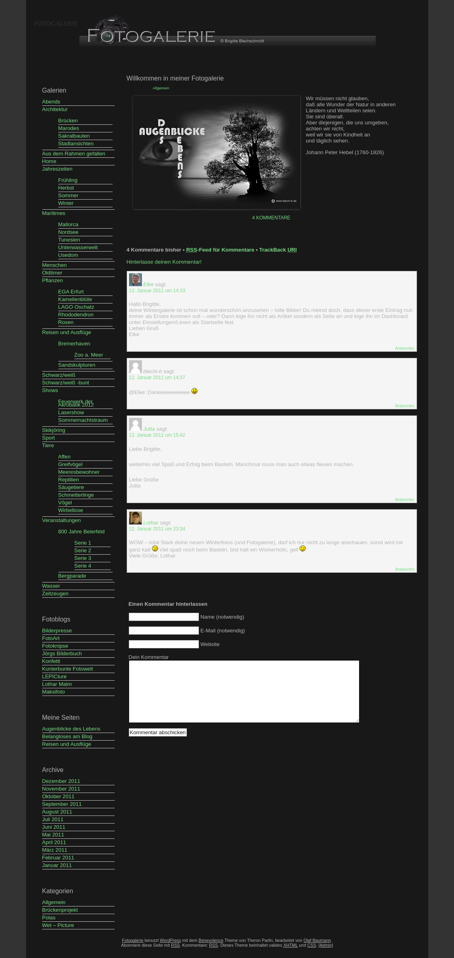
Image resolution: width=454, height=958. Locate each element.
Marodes (68, 128)
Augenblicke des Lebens (71, 729)
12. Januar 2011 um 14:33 (157, 290)
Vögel (65, 503)
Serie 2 (82, 550)
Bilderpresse (57, 631)
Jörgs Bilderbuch (62, 653)
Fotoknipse (55, 646)
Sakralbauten (74, 136)
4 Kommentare (271, 218)
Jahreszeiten (57, 169)
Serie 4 (82, 566)
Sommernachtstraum (83, 420)
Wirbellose (70, 510)
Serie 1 (82, 543)
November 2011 (61, 789)
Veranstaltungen (61, 520)
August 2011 (57, 812)
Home (49, 161)
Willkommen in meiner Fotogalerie (175, 78)
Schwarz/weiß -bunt (65, 383)
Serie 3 (82, 558)
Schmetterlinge (76, 495)
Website (210, 644)
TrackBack (278, 250)
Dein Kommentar (149, 657)
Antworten (405, 348)
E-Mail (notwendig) (222, 631)
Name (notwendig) (222, 617)
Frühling (68, 180)
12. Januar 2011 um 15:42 (157, 435)
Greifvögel (70, 464)
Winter (66, 203)
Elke (148, 284)
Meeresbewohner (79, 472)
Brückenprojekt (60, 910)
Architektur (55, 109)
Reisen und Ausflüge (66, 332)
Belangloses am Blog (67, 736)
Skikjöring (54, 430)
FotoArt (51, 638)
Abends (51, 102)
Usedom (68, 255)
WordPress (170, 940)
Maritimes (54, 213)
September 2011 (62, 804)
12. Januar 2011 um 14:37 (157, 377)
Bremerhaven (74, 344)
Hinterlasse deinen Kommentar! (164, 262)
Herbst (66, 188)
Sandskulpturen (77, 365)
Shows (50, 390)
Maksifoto (53, 692)
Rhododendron (76, 315)
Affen (64, 457)
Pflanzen (52, 280)
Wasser (51, 586)
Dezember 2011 (61, 781)
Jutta (149, 429)
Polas (48, 918)
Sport (48, 438)
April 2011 (54, 842)
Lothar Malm (57, 684)
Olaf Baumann (317, 940)
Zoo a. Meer (88, 355)
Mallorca (68, 224)
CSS (311, 945)
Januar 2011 (57, 865)
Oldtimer (52, 273)
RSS (213, 945)
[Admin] (325, 945)
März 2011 (55, 850)
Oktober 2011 (58, 796)
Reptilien (68, 480)
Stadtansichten (76, 143)
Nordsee (68, 232)
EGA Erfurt (71, 292)
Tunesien (69, 240)
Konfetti (51, 661)
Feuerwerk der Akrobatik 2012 (76, 403)
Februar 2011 (58, 858)
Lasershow (71, 412)
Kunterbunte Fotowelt (67, 669)
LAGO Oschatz (76, 307)
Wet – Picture (58, 925)
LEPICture (54, 676)
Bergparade (72, 576)
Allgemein (54, 902)
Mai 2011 (53, 835)
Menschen (54, 265)
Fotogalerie (56, 23)
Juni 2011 (54, 827)
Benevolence (211, 940)
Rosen (66, 322)
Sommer (68, 195)
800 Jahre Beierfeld (81, 532)
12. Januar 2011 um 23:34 (157, 529)
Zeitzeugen (55, 593)
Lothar (150, 523)
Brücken (68, 121)
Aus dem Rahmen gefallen (73, 154)
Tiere (48, 445)
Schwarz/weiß (59, 375)
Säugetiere (71, 487)
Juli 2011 (53, 819)
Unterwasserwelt (78, 247)
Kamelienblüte (75, 299)
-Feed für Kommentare (220, 250)
